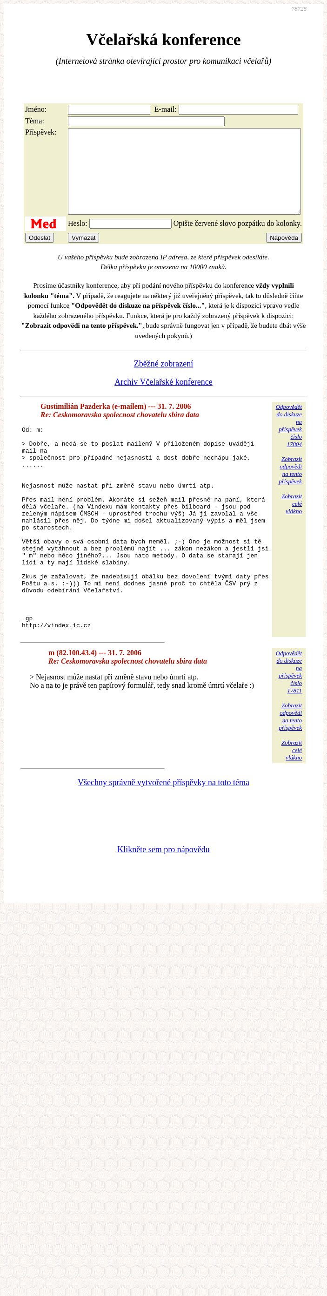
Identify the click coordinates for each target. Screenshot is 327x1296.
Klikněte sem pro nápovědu (163, 906)
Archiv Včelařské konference (163, 398)
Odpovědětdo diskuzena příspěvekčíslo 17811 (289, 729)
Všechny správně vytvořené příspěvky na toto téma (163, 839)
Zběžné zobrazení (163, 380)
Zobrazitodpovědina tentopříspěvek (290, 487)
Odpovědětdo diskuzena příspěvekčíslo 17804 (289, 442)
